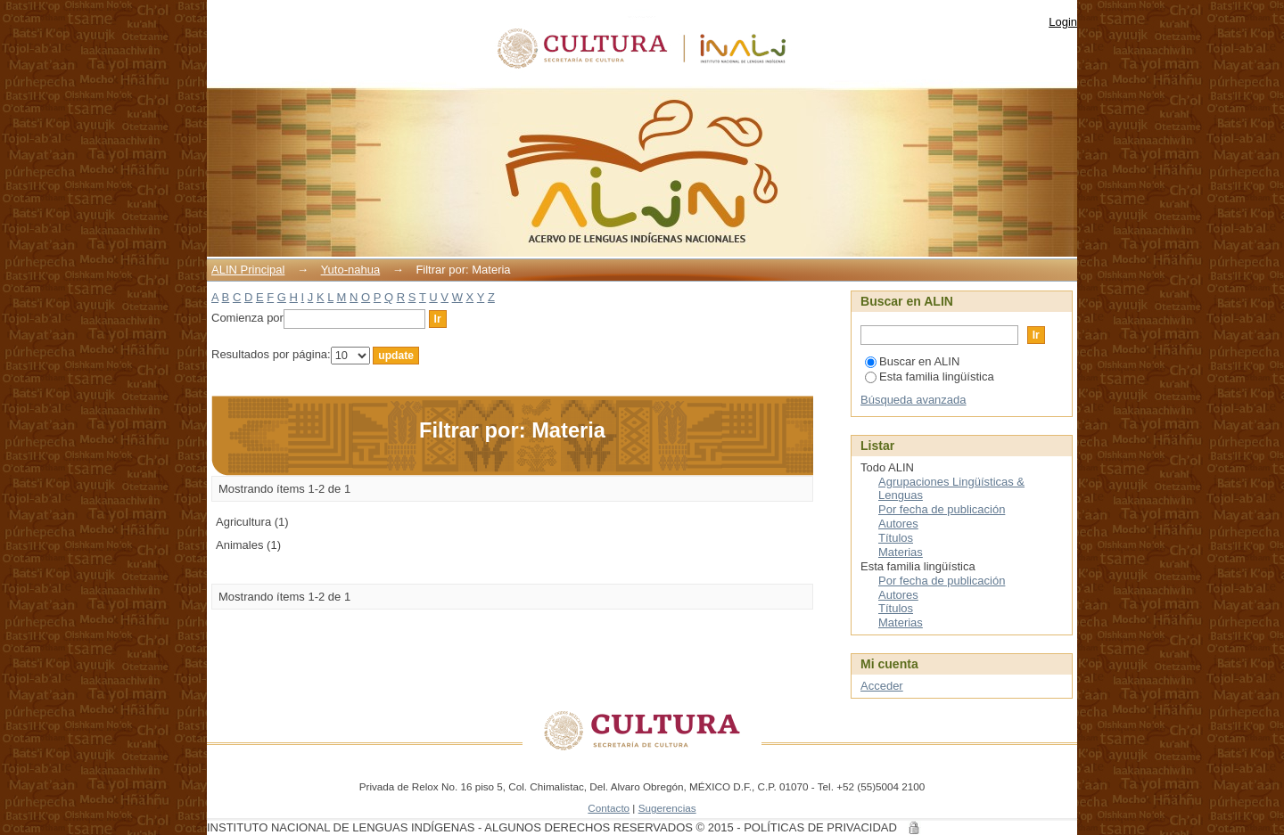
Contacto (609, 808)
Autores (898, 523)
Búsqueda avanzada (913, 399)
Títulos (895, 537)
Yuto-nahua (351, 269)
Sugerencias (667, 808)
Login (1063, 22)
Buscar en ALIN (912, 361)
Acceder (881, 685)
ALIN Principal (247, 269)
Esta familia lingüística (929, 376)
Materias (900, 552)
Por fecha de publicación (941, 509)
